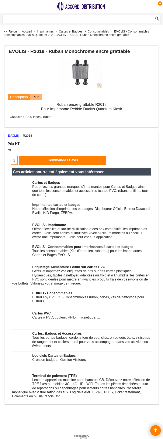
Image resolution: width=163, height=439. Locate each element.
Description (19, 97)
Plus (35, 97)
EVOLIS (13, 135)
